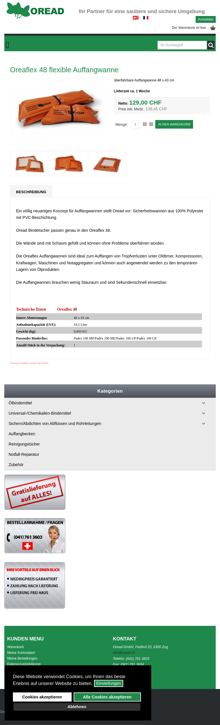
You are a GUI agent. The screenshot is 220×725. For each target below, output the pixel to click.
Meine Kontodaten (21, 653)
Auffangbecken (22, 434)
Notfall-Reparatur (24, 454)
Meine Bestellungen (22, 658)
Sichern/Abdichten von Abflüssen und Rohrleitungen (55, 423)
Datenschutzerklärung (24, 664)
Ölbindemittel (20, 403)
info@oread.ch (124, 653)
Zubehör (16, 464)
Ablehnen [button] (77, 706)
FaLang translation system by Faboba (29, 363)
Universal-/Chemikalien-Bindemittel (40, 413)
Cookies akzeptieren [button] (42, 697)
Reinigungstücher (24, 444)
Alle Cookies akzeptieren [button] (107, 697)
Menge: (121, 124)
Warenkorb (15, 647)
